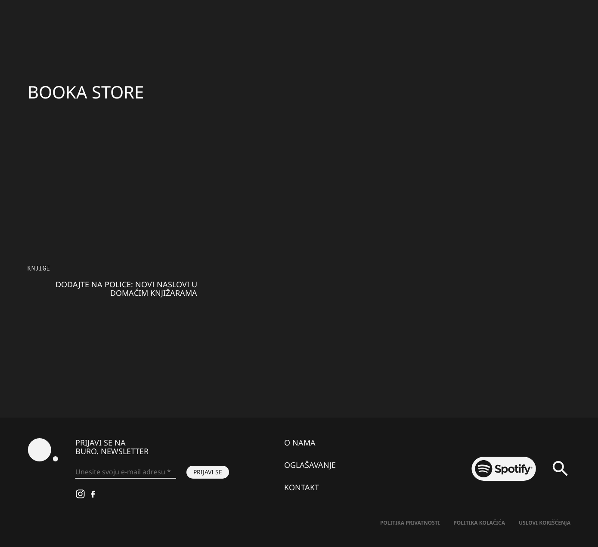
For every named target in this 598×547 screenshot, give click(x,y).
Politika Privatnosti (410, 522)
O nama (300, 442)
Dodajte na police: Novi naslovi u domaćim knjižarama (126, 288)
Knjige (39, 268)
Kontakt (301, 487)
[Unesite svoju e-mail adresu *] (125, 472)
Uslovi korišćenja (544, 522)
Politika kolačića (479, 522)
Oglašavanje (310, 465)
